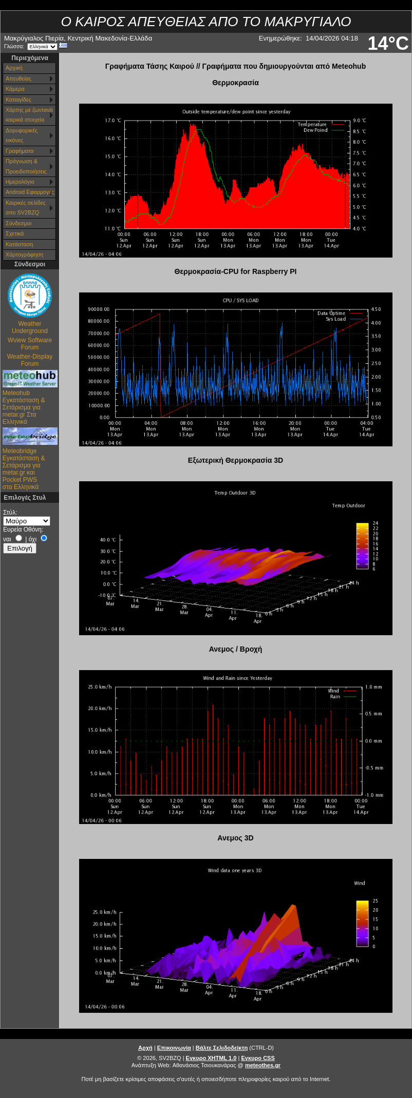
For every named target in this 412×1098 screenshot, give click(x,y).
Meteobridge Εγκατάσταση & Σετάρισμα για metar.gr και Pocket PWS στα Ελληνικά (24, 469)
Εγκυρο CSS (257, 1058)
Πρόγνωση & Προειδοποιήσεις (26, 166)
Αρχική (14, 68)
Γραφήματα (19, 151)
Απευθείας (18, 78)
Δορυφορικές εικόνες (22, 135)
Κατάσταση (19, 244)
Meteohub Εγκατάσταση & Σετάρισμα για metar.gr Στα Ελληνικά (24, 407)
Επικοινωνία (174, 1048)
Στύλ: (10, 512)
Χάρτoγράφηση (24, 254)
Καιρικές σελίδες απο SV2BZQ (26, 207)
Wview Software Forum (30, 344)
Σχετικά (15, 233)
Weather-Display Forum (29, 360)
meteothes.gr (262, 1065)
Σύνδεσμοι (18, 223)
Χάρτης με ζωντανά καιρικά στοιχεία (29, 115)
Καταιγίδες (18, 99)
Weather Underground (30, 327)
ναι (7, 539)
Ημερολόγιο (20, 182)
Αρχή (145, 1048)
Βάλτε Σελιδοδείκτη (222, 1048)
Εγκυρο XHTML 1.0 (211, 1058)
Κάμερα (15, 89)
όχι (32, 539)
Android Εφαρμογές (30, 192)
